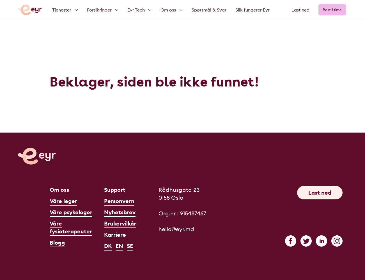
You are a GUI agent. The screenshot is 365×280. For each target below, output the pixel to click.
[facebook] (290, 241)
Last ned (300, 10)
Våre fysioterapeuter (71, 227)
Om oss (59, 189)
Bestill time (332, 9)
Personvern (119, 200)
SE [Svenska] (130, 245)
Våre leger (63, 200)
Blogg (57, 242)
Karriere (115, 234)
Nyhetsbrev (120, 212)
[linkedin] (321, 241)
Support (114, 189)
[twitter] (306, 241)
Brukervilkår (120, 223)
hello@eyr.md (176, 229)
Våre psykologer (71, 212)
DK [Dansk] (108, 245)
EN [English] (119, 245)
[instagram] (337, 241)
